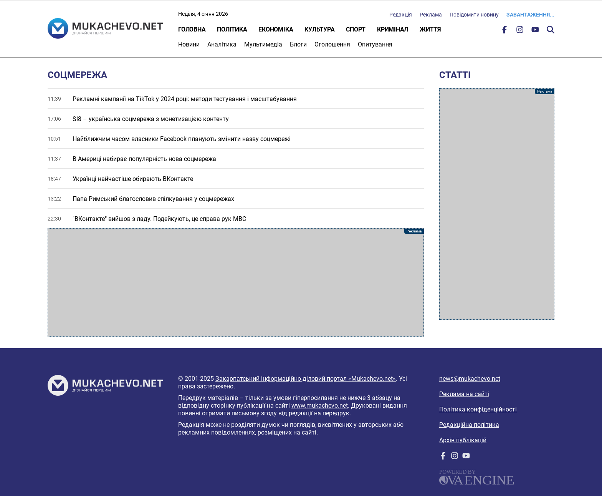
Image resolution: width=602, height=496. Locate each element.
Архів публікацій (462, 440)
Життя (430, 29)
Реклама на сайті (464, 394)
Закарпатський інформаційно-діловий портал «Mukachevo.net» (305, 378)
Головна (191, 29)
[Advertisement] (235, 282)
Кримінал (392, 29)
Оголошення (332, 44)
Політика (232, 29)
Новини (189, 44)
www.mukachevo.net (319, 405)
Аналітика (222, 44)
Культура (319, 29)
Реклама (431, 15)
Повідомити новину (474, 15)
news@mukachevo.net (469, 378)
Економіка (275, 29)
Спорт (356, 29)
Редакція (400, 15)
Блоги (298, 44)
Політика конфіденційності (478, 409)
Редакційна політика (469, 424)
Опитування (375, 44)
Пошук (550, 29)
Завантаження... (530, 15)
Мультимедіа (263, 44)
